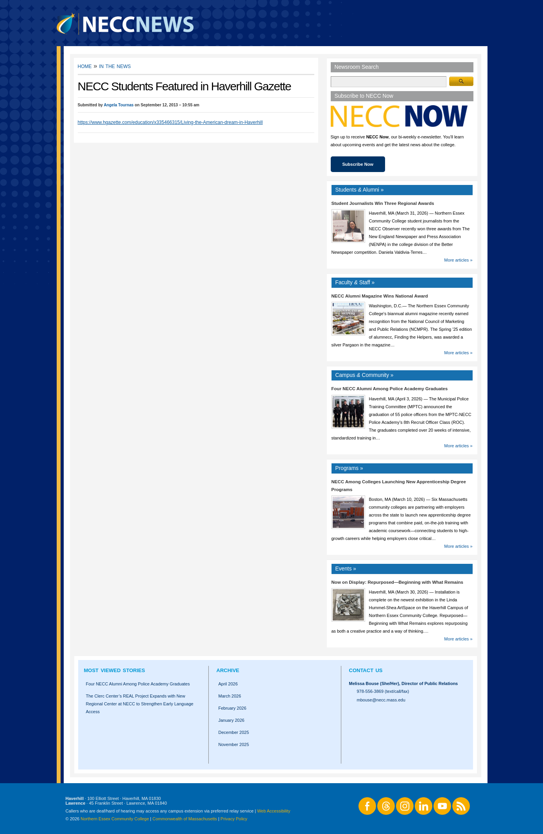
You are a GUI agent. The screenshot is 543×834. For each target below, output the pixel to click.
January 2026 (232, 720)
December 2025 (234, 732)
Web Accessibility (273, 811)
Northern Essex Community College (115, 818)
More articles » (458, 260)
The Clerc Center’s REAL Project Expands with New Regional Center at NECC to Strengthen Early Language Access (140, 704)
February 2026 (233, 708)
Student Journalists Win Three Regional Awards (383, 203)
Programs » (349, 468)
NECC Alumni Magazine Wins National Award (380, 296)
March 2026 (230, 696)
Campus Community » (364, 375)
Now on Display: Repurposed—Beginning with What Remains (397, 582)
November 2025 (234, 744)
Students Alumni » (359, 190)
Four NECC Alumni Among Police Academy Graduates (390, 388)
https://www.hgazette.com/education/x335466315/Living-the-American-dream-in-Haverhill (170, 122)
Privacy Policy (233, 818)
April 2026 (228, 684)
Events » (346, 569)
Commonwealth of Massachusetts (184, 818)
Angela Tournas (118, 105)
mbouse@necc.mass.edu (381, 700)
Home (85, 66)
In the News (115, 66)
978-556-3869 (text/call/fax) (383, 691)
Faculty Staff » (355, 282)
